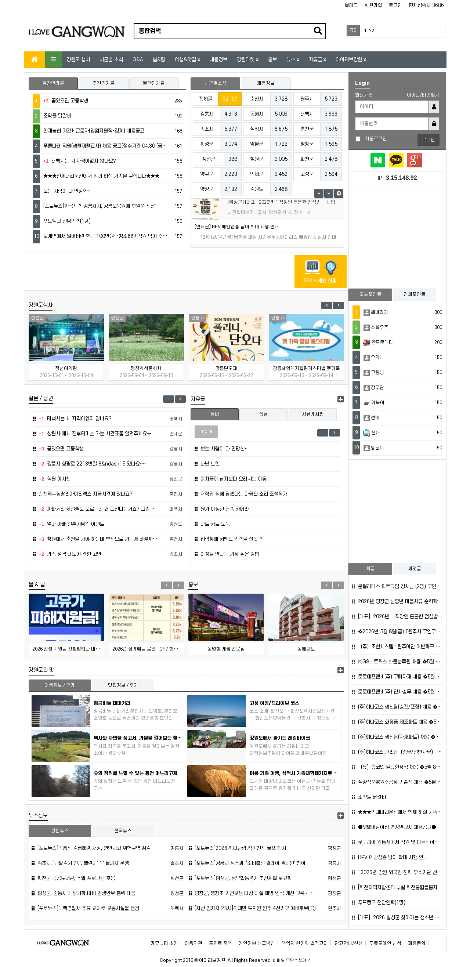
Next (338, 305)
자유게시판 (313, 414)
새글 (370, 568)
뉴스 (291, 59)
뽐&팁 (159, 59)
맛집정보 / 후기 (123, 685)
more (206, 431)
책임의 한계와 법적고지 (305, 943)
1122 (369, 30)
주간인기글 (104, 83)
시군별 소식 (111, 59)
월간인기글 (154, 83)
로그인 (395, 5)
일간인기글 (53, 83)
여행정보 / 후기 (59, 685)
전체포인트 (415, 294)
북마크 (351, 5)
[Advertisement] (159, 271)
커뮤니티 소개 (164, 943)
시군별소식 (216, 83)
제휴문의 (417, 943)
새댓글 (414, 568)
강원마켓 (246, 59)
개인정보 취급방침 (257, 943)
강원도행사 (41, 305)
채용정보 (218, 59)
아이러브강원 (350, 59)
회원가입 (373, 5)
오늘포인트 (370, 294)
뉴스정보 (38, 815)
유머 (214, 414)
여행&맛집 (186, 59)
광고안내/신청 (349, 943)
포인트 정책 (220, 943)
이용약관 (193, 943)
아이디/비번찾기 (423, 95)
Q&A (138, 59)
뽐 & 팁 (37, 585)
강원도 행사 (78, 59)
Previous (326, 305)
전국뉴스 (123, 830)
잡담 (263, 414)
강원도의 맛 (41, 670)
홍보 (272, 59)
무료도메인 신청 (385, 943)
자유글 (316, 59)
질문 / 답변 (41, 398)
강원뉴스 (60, 830)
